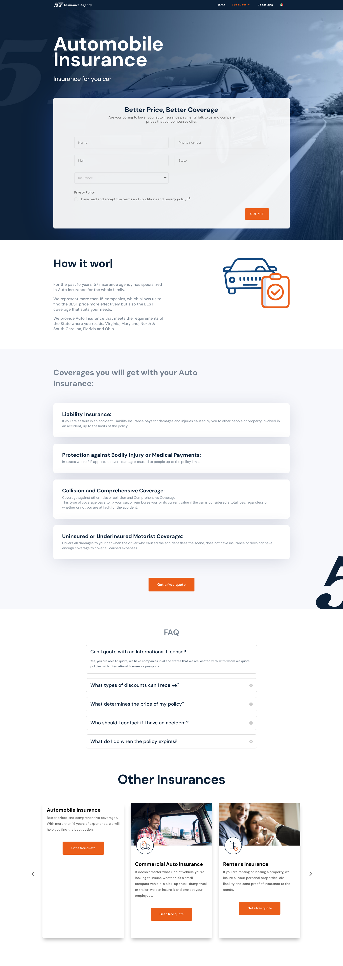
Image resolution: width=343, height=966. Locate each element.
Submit (257, 214)
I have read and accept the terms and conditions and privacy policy (132, 199)
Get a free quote (171, 584)
